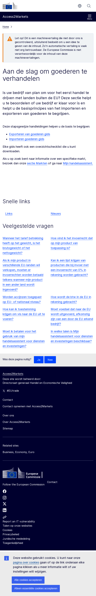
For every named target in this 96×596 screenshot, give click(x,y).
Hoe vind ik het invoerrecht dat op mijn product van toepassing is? (72, 243)
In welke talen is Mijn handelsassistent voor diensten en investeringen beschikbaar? (72, 336)
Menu (89, 17)
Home (6, 26)
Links (8, 213)
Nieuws (56, 213)
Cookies (7, 530)
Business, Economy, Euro (18, 452)
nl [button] (80, 6)
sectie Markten (37, 163)
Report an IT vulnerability (19, 521)
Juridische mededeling (16, 538)
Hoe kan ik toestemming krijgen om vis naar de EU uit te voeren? (24, 314)
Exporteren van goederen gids (29, 134)
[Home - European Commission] (26, 473)
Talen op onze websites (17, 525)
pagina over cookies (26, 562)
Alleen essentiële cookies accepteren (35, 588)
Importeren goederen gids (26, 139)
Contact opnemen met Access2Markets (28, 406)
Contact (52, 482)
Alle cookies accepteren (28, 580)
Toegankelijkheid (13, 543)
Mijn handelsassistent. (78, 163)
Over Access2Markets (16, 422)
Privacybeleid (11, 534)
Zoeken (89, 6)
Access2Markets (13, 373)
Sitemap (8, 428)
